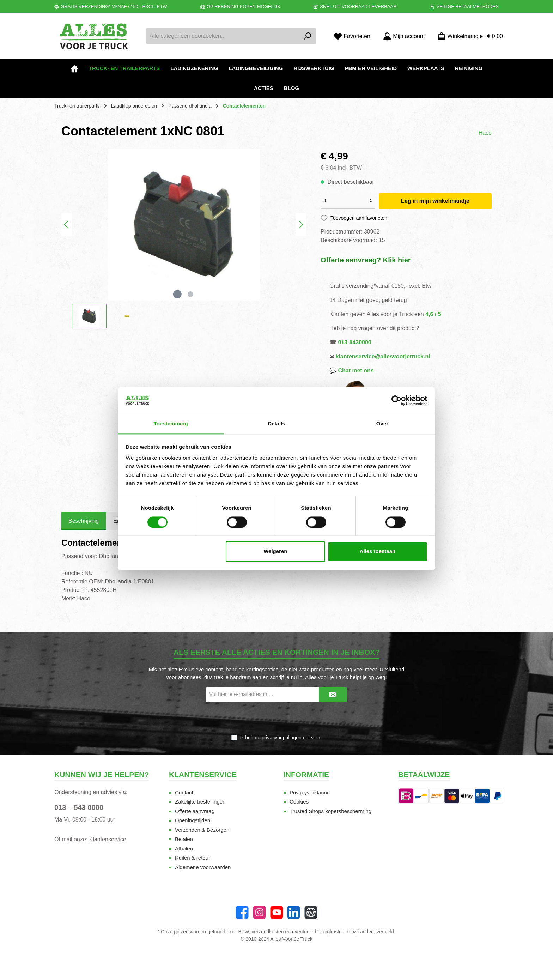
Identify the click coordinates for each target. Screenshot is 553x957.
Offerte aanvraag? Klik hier (366, 260)
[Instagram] (259, 912)
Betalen (184, 839)
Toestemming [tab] (170, 424)
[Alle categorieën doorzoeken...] (223, 36)
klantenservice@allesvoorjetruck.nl (382, 356)
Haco (485, 133)
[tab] (83, 521)
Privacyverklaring (310, 792)
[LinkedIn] (294, 912)
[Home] (74, 68)
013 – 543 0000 (78, 807)
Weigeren (275, 552)
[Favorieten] (352, 36)
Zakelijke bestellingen (200, 802)
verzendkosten (268, 931)
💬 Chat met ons (351, 371)
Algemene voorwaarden (203, 867)
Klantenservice (107, 839)
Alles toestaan (378, 552)
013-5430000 (354, 342)
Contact (184, 792)
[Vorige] (66, 224)
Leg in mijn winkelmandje (435, 201)
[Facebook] (242, 912)
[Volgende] (301, 224)
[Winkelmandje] (468, 36)
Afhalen (184, 849)
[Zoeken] (307, 36)
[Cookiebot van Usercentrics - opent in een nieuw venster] (396, 400)
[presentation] (276, 718)
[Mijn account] (403, 36)
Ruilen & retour (192, 858)
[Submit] (333, 694)
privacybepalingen (282, 737)
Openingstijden (192, 820)
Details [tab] (276, 424)
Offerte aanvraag (194, 811)
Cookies (299, 802)
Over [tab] (382, 424)
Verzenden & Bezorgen (202, 830)
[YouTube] (277, 912)
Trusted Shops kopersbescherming (330, 811)
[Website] (311, 912)
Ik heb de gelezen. (280, 737)
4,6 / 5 (433, 314)
